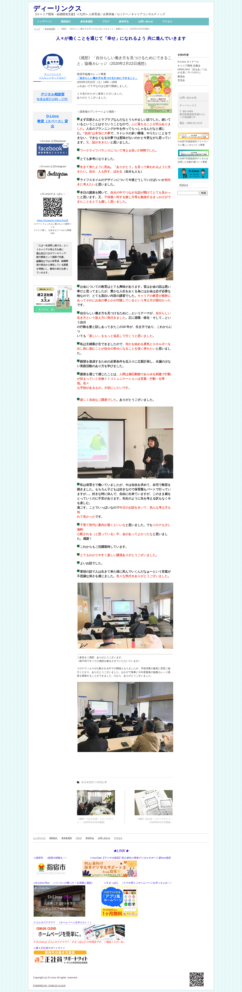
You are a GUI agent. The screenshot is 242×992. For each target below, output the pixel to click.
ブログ (105, 21)
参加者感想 (86, 21)
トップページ (44, 21)
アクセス (167, 21)
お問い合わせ (145, 21)
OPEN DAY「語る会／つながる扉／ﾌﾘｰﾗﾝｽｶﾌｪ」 (192, 71)
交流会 (181, 80)
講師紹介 (66, 21)
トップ (37, 29)
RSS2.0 (183, 185)
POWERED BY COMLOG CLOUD (49, 985)
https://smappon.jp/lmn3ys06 (52, 220)
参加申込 (124, 21)
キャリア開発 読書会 (189, 65)
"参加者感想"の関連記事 (94, 782)
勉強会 (181, 76)
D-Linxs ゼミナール (188, 61)
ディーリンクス (57, 8)
